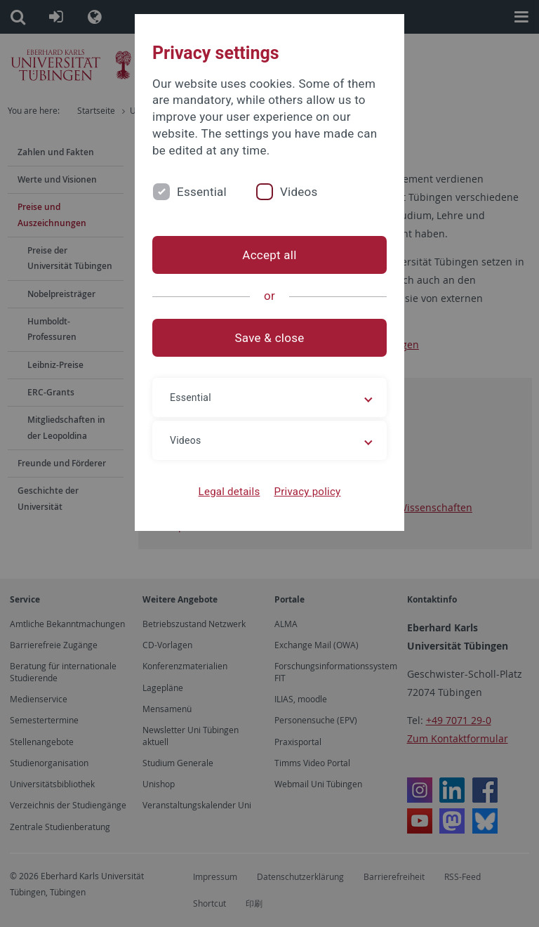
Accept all (269, 255)
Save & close (270, 338)
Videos (299, 192)
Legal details (229, 491)
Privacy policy (307, 491)
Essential (202, 192)
